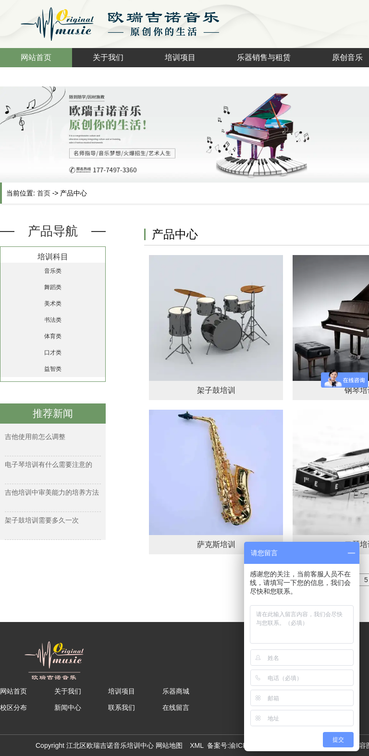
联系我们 (121, 707)
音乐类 (53, 271)
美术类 (53, 303)
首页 (43, 193)
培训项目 (180, 57)
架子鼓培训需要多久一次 (42, 520)
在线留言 (175, 707)
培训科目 (52, 257)
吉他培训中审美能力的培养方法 (52, 492)
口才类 (53, 352)
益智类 (53, 369)
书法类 (53, 320)
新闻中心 (67, 707)
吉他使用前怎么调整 (35, 436)
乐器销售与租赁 (264, 57)
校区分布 (13, 707)
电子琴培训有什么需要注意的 (48, 464)
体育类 (53, 336)
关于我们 (108, 57)
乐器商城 (175, 691)
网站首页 (36, 57)
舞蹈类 (53, 287)
